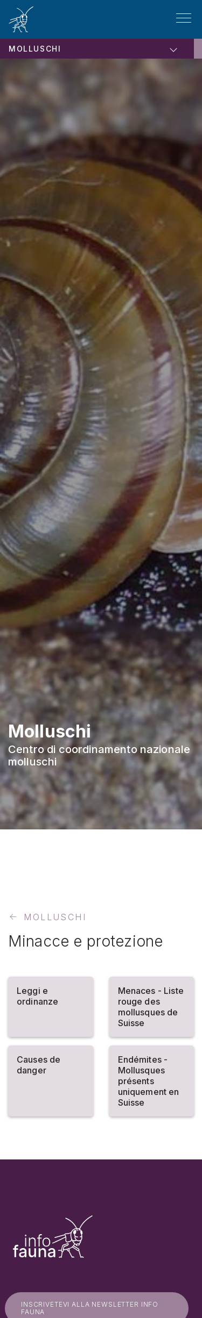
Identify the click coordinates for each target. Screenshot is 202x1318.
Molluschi (35, 48)
